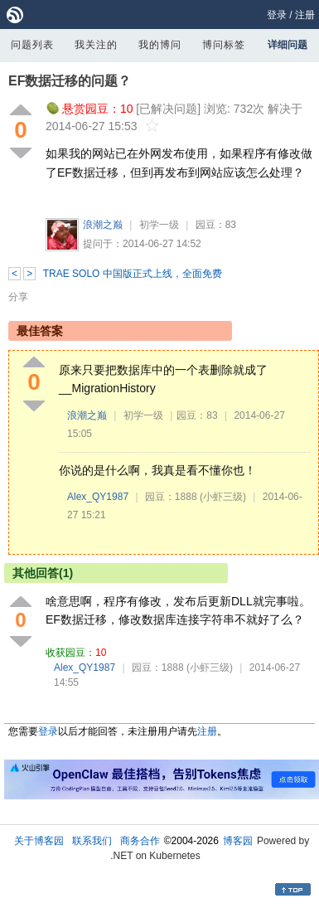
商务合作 (140, 841)
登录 (277, 15)
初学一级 (159, 225)
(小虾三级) (223, 497)
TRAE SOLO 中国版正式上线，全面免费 (132, 273)
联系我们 (92, 841)
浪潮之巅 (103, 225)
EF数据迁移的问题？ (69, 81)
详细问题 (287, 45)
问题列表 (32, 45)
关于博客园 (39, 841)
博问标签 (223, 45)
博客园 (238, 841)
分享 (18, 297)
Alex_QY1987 (97, 497)
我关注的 (96, 45)
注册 (305, 15)
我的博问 (159, 45)
